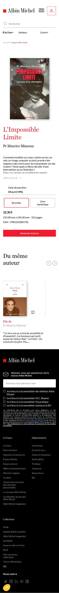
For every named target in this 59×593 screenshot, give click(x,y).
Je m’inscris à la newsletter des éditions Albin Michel (30, 393)
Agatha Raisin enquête (14, 531)
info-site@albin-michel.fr (35, 420)
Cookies (7, 477)
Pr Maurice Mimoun (18, 146)
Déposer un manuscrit (14, 454)
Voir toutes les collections (10, 556)
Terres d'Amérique (12, 561)
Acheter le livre (29, 233)
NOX (5, 550)
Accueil (6, 42)
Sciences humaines (41, 454)
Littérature (37, 445)
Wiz (4, 566)
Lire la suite (12, 178)
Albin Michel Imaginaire (14, 503)
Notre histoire (10, 450)
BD (33, 477)
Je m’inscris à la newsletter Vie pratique (27, 401)
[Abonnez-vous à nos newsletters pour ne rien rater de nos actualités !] (40, 10)
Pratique (36, 463)
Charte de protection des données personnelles (13, 485)
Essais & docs (38, 450)
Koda (5, 527)
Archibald (7, 540)
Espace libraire (10, 459)
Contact (7, 445)
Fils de (7, 321)
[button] (6, 587)
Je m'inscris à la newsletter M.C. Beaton (28, 398)
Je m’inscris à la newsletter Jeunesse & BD (29, 405)
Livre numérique (42, 203)
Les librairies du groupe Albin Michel (14, 498)
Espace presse (10, 463)
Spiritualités (38, 459)
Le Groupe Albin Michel (14, 492)
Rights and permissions (14, 468)
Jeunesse (36, 468)
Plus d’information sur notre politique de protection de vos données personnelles (29, 424)
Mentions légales (11, 473)
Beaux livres (38, 473)
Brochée (16, 202)
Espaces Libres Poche (14, 545)
